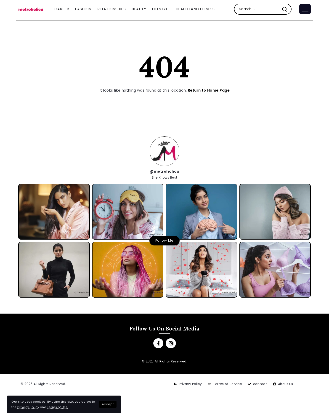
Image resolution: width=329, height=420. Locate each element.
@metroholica (164, 171)
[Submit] (286, 9)
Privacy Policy (28, 407)
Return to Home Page (209, 90)
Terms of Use (57, 407)
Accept (108, 404)
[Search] (262, 9)
